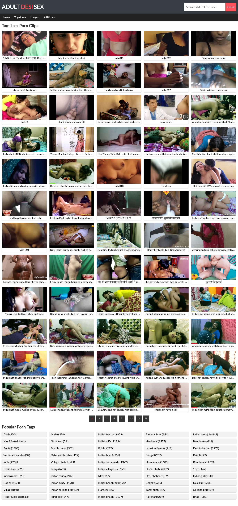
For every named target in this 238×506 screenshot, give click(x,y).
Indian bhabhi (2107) (110, 496)
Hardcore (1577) (156, 441)
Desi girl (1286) (202, 482)
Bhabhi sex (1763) (204, 462)
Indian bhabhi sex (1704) (112, 482)
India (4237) (10, 462)
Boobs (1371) (11, 482)
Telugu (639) (58, 469)
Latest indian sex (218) (159, 448)
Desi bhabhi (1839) (157, 475)
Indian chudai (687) (62, 475)
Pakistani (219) (155, 496)
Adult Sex (23, 6)
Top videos (20, 17)
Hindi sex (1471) (60, 496)
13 (138, 418)
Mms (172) (104, 475)
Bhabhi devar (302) (62, 448)
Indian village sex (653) (111, 469)
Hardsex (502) (106, 489)
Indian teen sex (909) (110, 434)
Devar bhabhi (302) (157, 469)
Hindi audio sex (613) (16, 496)
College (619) (154, 482)
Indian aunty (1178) (62, 482)
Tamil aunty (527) (156, 489)
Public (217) (105, 448)
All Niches (49, 17)
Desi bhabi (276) (13, 469)
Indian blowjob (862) (205, 434)
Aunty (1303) (11, 448)
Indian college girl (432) (65, 489)
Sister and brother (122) (65, 455)
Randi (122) (200, 455)
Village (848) (11, 489)
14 (146, 418)
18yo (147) (199, 469)
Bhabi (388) (200, 496)
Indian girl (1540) (203, 475)
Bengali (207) (154, 455)
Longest (35, 17)
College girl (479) (203, 489)
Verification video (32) (16, 455)
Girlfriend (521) (60, 441)
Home (6, 17)
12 (131, 418)
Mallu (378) (58, 434)
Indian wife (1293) (109, 441)
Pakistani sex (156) (157, 434)
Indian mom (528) (13, 475)
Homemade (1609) (157, 462)
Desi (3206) (10, 434)
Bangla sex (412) (203, 441)
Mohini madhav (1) (14, 441)
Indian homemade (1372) (113, 462)
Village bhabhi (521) (63, 462)
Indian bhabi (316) (109, 455)
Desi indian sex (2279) (206, 448)
